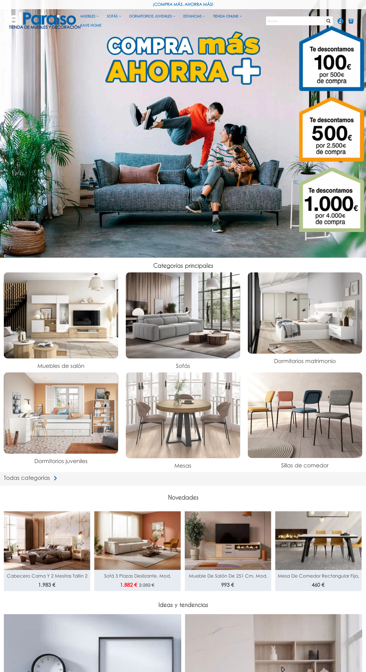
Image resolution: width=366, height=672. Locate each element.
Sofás (112, 16)
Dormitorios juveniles (150, 16)
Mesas (182, 465)
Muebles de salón (60, 365)
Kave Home (90, 25)
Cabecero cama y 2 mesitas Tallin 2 (47, 576)
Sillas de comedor (305, 465)
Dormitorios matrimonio (305, 360)
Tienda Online (225, 16)
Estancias (192, 16)
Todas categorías (31, 477)
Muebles (87, 16)
